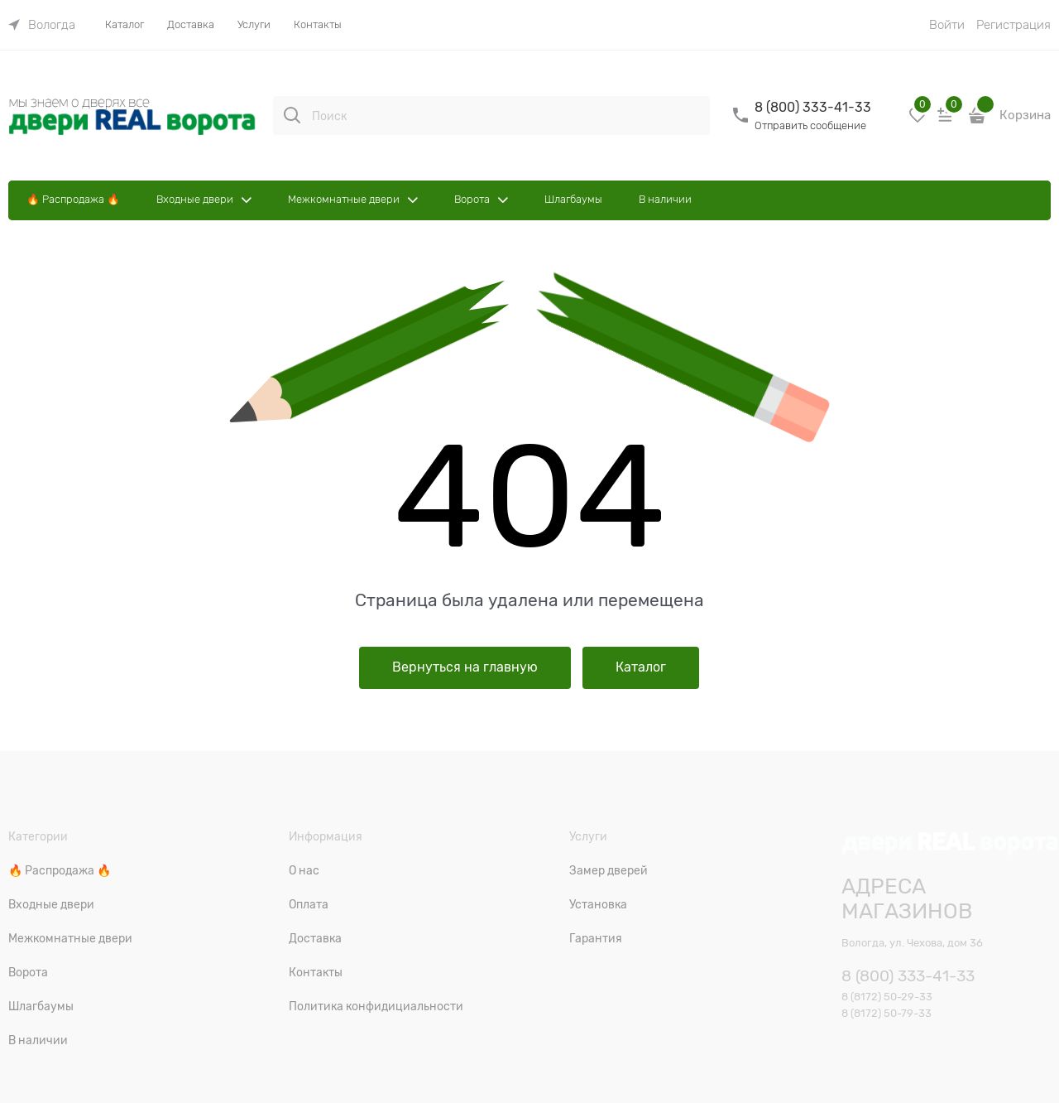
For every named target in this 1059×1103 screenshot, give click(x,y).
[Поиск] (292, 115)
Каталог (641, 667)
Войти (947, 24)
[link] (41, 25)
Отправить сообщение (810, 125)
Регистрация (1013, 24)
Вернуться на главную (465, 667)
